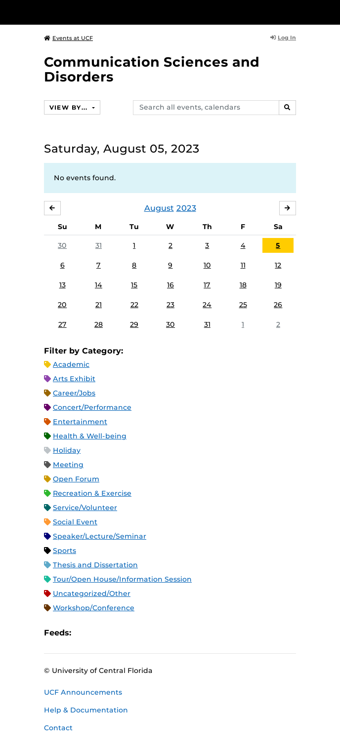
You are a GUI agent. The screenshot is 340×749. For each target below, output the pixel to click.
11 (243, 265)
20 (62, 304)
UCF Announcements (83, 692)
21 (98, 304)
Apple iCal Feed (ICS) (84, 633)
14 (98, 284)
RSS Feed (117, 633)
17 (207, 284)
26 (278, 304)
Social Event (75, 521)
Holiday (67, 450)
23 (170, 304)
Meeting (68, 464)
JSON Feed (151, 633)
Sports (64, 550)
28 (98, 324)
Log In (283, 37)
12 (278, 265)
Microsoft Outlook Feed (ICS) (100, 633)
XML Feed (134, 633)
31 (98, 245)
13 (62, 284)
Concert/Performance (92, 407)
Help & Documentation (86, 710)
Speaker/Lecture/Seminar (99, 536)
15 (134, 284)
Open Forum (76, 478)
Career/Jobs (74, 393)
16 (170, 284)
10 (207, 265)
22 (134, 304)
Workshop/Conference (93, 607)
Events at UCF (68, 38)
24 (207, 304)
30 (62, 245)
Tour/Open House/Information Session (122, 579)
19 (278, 284)
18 (243, 284)
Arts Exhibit (74, 378)
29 (134, 324)
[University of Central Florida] (75, 12)
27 (62, 324)
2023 (186, 208)
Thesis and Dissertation (95, 564)
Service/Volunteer (85, 507)
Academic (71, 364)
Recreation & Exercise (92, 493)
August (159, 208)
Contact (58, 727)
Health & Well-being (90, 436)
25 (243, 304)
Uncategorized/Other (91, 593)
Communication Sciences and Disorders (151, 69)
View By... (69, 107)
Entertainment (80, 421)
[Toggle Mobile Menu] (330, 11)
